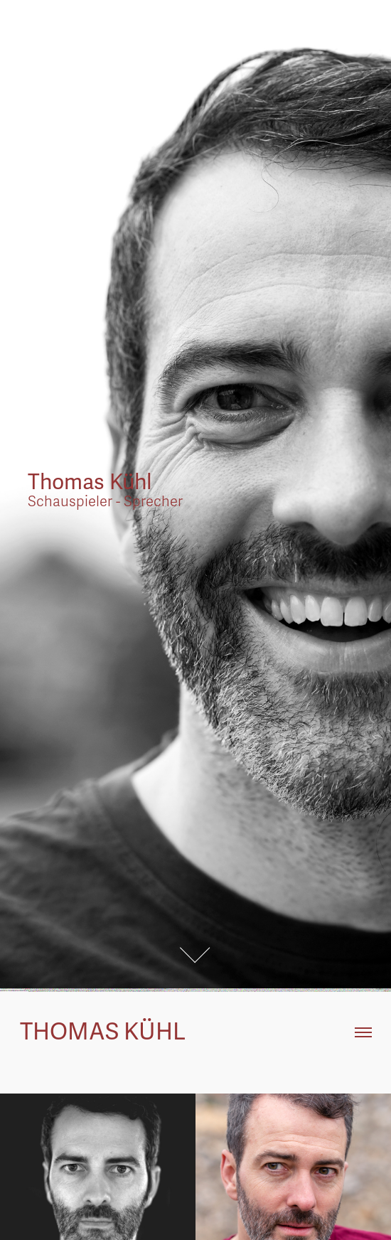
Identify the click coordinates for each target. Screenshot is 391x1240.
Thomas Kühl (105, 1032)
